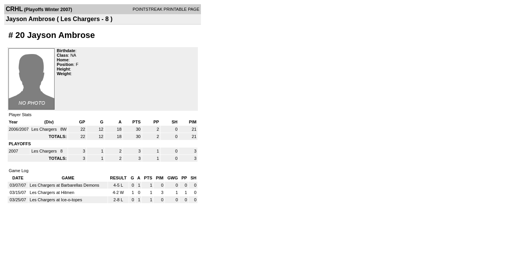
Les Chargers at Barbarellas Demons (64, 185)
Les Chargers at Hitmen (52, 192)
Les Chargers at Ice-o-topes (56, 199)
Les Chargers (45, 129)
